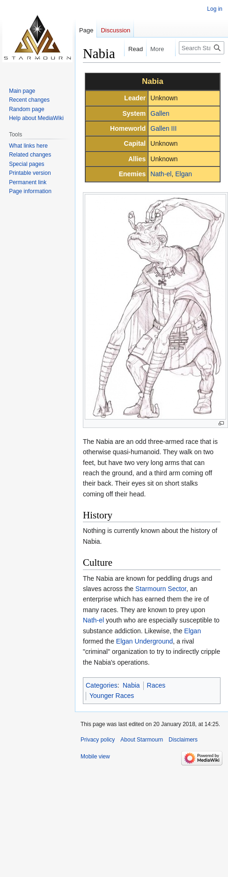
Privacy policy (98, 739)
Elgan (183, 174)
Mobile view (95, 756)
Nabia (131, 685)
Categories (102, 685)
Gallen (159, 113)
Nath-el (160, 174)
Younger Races (111, 695)
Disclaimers (183, 739)
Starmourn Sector (160, 588)
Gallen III (163, 128)
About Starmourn (141, 739)
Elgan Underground (144, 641)
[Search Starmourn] (201, 47)
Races (156, 685)
